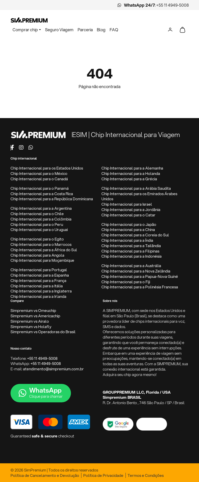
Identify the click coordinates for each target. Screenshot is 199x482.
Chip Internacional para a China (128, 229)
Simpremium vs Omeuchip (33, 310)
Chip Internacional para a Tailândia (131, 245)
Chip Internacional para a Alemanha (132, 168)
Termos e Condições (146, 475)
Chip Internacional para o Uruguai (39, 229)
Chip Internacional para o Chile (37, 213)
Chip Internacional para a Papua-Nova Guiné (139, 276)
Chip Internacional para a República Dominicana (52, 199)
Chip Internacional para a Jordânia (130, 209)
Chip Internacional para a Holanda (130, 173)
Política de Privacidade (103, 475)
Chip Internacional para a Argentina (41, 208)
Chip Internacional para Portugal (39, 270)
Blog (101, 30)
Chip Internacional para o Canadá (39, 179)
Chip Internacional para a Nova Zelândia (135, 271)
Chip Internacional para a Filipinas (130, 251)
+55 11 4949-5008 (172, 5)
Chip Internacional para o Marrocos (41, 244)
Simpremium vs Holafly (31, 326)
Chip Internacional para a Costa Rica (42, 193)
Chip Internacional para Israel (126, 204)
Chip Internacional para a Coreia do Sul (135, 235)
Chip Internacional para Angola (37, 255)
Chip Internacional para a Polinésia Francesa (139, 287)
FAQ (114, 30)
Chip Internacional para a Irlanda (38, 296)
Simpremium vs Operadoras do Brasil (43, 331)
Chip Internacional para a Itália (37, 286)
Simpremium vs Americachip (35, 316)
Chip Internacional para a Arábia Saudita (136, 188)
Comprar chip (25, 30)
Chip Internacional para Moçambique (42, 260)
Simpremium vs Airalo (30, 321)
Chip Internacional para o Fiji (125, 282)
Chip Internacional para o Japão (128, 224)
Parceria (85, 30)
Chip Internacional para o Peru (37, 224)
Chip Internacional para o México (39, 173)
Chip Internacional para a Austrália (131, 265)
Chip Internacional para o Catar (128, 215)
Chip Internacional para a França (38, 280)
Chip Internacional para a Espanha (40, 275)
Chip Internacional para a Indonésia (131, 256)
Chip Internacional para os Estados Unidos (47, 168)
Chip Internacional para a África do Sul (44, 250)
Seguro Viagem (59, 30)
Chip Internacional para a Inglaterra (41, 291)
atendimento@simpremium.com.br (53, 369)
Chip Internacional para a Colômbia (41, 219)
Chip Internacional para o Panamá (40, 188)
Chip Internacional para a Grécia (129, 179)
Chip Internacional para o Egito (37, 239)
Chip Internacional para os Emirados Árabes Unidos (139, 196)
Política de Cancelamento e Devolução (45, 475)
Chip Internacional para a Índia (127, 240)
